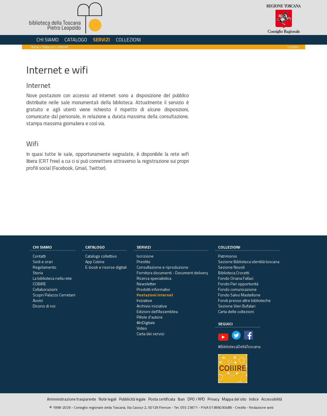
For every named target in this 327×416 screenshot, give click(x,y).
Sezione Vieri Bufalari (236, 306)
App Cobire (95, 261)
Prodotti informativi (153, 289)
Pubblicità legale (132, 399)
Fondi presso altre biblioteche (244, 300)
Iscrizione (145, 256)
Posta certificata (161, 399)
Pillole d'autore (150, 317)
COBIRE (39, 284)
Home (34, 46)
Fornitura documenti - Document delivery (172, 273)
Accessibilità (271, 399)
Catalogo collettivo (101, 256)
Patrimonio (227, 256)
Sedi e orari (43, 261)
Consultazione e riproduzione (162, 267)
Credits (240, 407)
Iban (181, 399)
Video (142, 328)
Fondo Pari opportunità (238, 284)
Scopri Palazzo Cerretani (54, 295)
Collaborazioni (45, 289)
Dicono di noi (44, 306)
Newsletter (146, 284)
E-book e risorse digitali (106, 267)
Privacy (213, 399)
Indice (254, 399)
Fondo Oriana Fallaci (235, 278)
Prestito (143, 261)
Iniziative (144, 300)
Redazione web (261, 407)
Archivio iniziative (152, 306)
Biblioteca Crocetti (233, 273)
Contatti (39, 256)
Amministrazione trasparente (71, 399)
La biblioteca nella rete (52, 278)
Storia (38, 273)
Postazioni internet (155, 295)
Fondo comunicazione (237, 289)
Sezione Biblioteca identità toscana (248, 261)
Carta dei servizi (150, 334)
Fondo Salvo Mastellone (239, 295)
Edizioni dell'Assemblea (157, 311)
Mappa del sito (234, 399)
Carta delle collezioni (236, 311)
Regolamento (44, 267)
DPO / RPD (196, 399)
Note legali (107, 399)
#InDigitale (146, 322)
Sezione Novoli (231, 267)
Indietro (293, 46)
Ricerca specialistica (154, 278)
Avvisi (38, 300)
